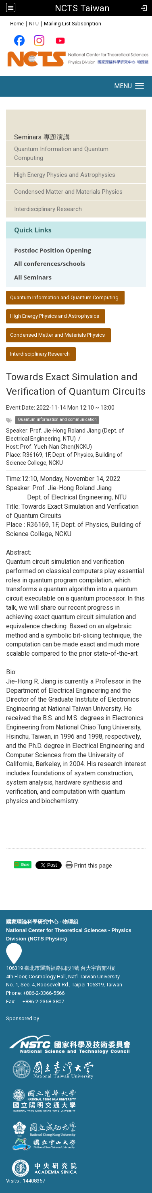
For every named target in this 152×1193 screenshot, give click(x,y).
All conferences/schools (49, 263)
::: (6, 23)
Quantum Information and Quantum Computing (61, 153)
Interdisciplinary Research (48, 209)
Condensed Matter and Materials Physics (68, 191)
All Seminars (33, 277)
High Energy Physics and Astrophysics (64, 174)
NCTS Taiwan (82, 8)
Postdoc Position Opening (52, 250)
